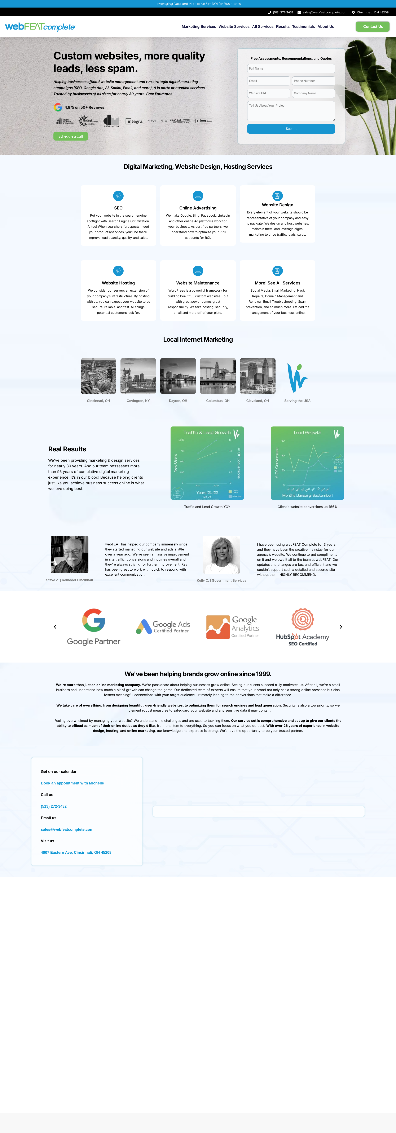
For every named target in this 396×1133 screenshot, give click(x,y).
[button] (55, 626)
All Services (262, 27)
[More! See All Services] (277, 271)
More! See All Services (277, 283)
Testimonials (303, 27)
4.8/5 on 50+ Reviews (84, 107)
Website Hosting (118, 283)
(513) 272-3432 (54, 806)
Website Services (234, 27)
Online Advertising (198, 208)
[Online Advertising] (198, 196)
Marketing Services (199, 27)
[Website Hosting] (118, 271)
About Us (325, 27)
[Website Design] (277, 196)
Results (283, 27)
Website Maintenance (198, 283)
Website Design (277, 204)
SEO (118, 208)
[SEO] (118, 196)
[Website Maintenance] (198, 271)
